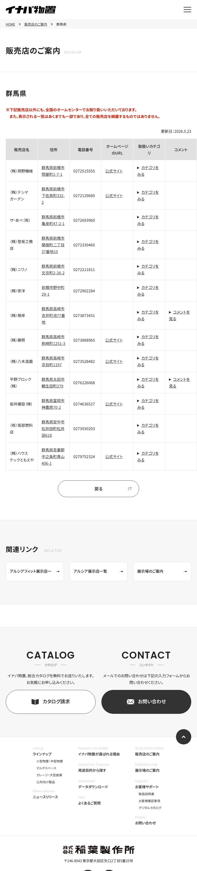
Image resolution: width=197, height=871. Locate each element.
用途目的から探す (92, 770)
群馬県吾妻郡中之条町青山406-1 (53, 456)
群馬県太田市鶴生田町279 (53, 382)
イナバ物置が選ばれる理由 (99, 753)
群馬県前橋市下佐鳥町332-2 (53, 195)
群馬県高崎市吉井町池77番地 (53, 315)
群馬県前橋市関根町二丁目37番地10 (53, 244)
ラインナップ (42, 753)
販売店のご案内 (147, 753)
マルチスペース (46, 768)
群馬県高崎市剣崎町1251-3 (53, 340)
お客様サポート (147, 786)
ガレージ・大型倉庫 (49, 775)
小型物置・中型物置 (49, 761)
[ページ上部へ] (183, 736)
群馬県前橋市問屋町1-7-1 (53, 171)
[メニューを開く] (187, 9)
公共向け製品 (45, 782)
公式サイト (114, 171)
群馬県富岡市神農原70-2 (53, 404)
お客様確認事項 (149, 801)
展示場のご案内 (147, 770)
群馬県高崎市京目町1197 (53, 361)
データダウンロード (93, 786)
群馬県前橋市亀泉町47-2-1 (53, 220)
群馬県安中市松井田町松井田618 (53, 428)
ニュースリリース (45, 796)
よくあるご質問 (89, 802)
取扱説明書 (146, 794)
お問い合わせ (145, 822)
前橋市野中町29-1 (53, 290)
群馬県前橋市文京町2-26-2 (53, 269)
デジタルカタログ (150, 807)
